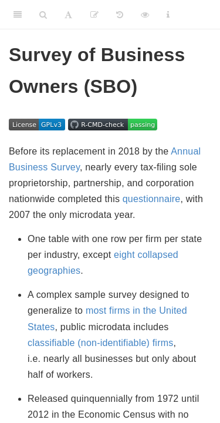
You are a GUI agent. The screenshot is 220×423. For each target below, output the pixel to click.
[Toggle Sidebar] (18, 14)
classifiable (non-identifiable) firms (100, 343)
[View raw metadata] (145, 14)
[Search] (43, 14)
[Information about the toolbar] (168, 14)
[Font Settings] (68, 14)
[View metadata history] (119, 14)
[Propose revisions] (94, 14)
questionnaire (152, 199)
